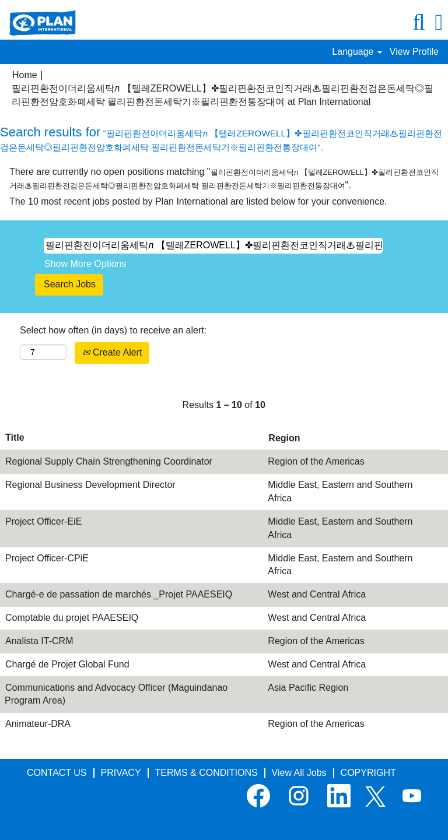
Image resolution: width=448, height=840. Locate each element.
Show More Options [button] (85, 264)
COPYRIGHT (368, 773)
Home (24, 75)
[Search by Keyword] (213, 246)
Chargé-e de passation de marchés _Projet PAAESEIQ (118, 594)
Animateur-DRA (38, 724)
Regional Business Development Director (90, 485)
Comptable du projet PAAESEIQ (71, 618)
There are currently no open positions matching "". (224, 178)
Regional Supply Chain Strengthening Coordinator (108, 461)
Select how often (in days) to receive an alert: (113, 330)
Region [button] (284, 438)
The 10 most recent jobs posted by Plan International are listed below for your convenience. (198, 201)
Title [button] (14, 437)
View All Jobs (299, 773)
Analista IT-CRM (39, 641)
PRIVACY (121, 773)
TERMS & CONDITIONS (206, 773)
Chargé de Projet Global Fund (67, 664)
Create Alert (112, 352)
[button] (439, 22)
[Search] (419, 22)
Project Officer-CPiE (47, 558)
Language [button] (357, 52)
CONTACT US (57, 773)
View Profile (414, 52)
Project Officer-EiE (43, 521)
